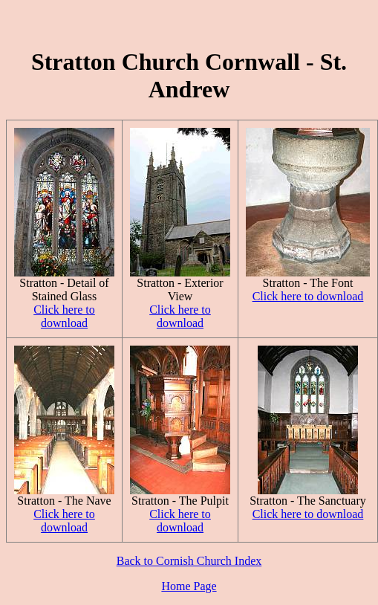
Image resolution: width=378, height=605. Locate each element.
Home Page (188, 586)
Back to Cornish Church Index (189, 560)
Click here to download (64, 316)
